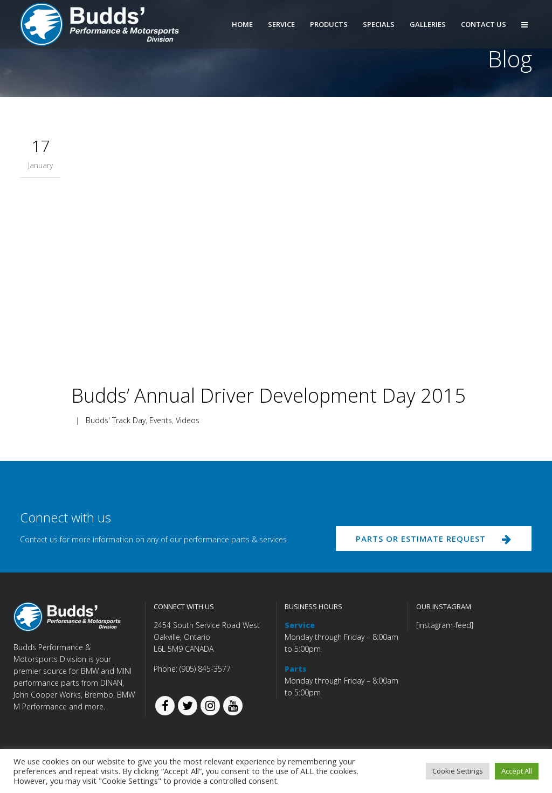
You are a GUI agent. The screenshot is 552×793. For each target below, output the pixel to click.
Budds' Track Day (116, 420)
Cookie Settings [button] (457, 771)
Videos (187, 420)
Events (160, 420)
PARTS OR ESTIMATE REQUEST (431, 539)
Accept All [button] (516, 771)
